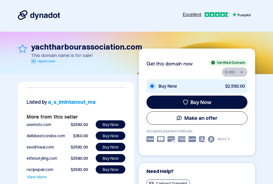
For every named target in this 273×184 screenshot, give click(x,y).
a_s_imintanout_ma (72, 102)
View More (36, 176)
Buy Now (197, 102)
